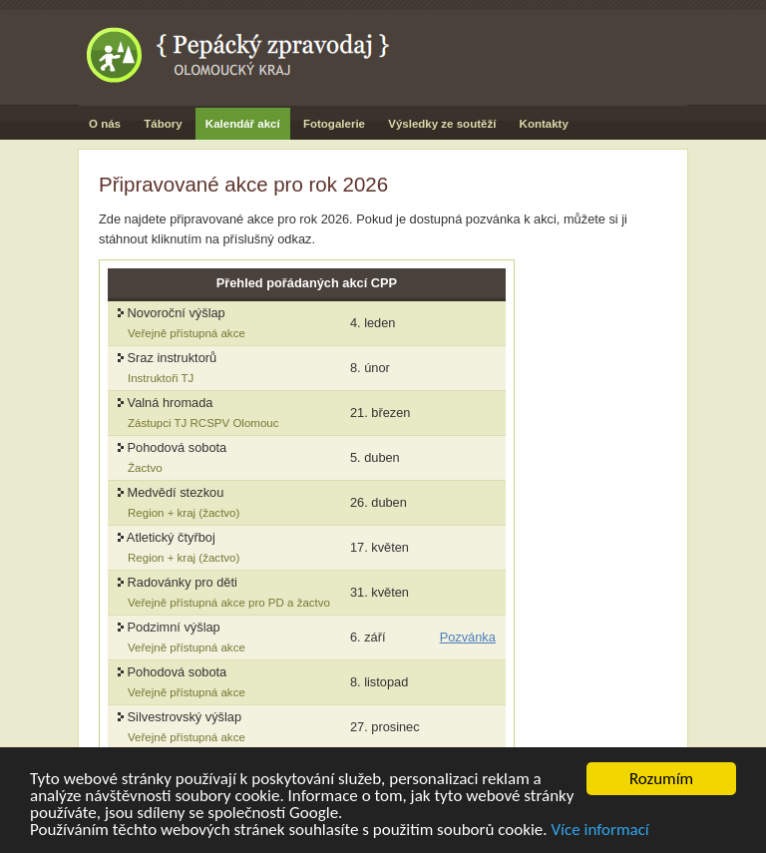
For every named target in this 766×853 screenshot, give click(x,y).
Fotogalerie (334, 124)
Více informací (599, 831)
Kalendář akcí (242, 124)
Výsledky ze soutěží (442, 124)
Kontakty (544, 124)
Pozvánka (468, 637)
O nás (105, 124)
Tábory (163, 124)
